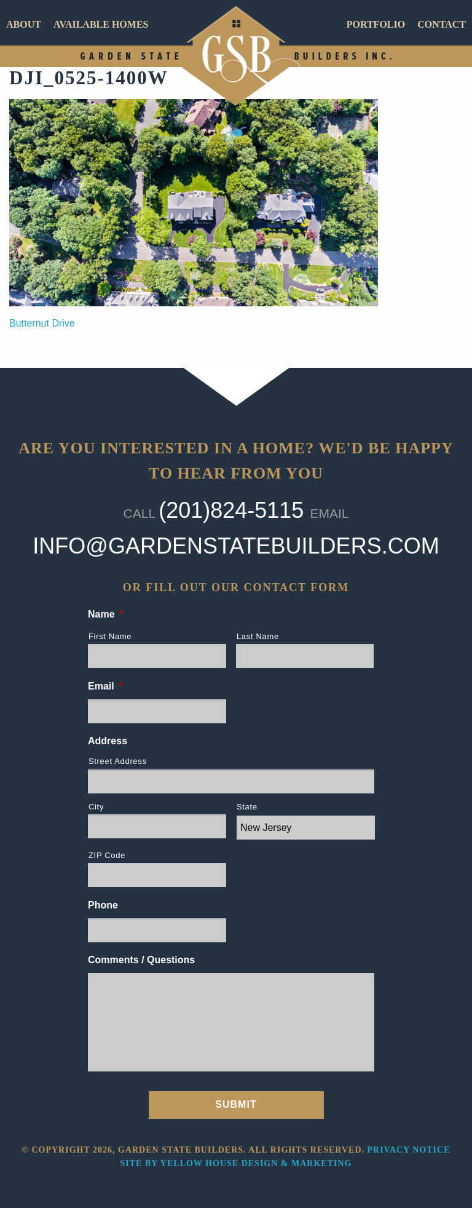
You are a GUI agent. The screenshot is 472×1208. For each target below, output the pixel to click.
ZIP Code (106, 855)
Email (105, 686)
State (247, 806)
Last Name (258, 636)
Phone (103, 905)
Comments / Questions (141, 960)
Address (107, 741)
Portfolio (376, 24)
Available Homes (101, 24)
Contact (441, 24)
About (23, 24)
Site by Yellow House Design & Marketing (236, 1163)
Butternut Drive (42, 323)
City (96, 806)
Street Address (117, 761)
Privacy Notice (409, 1149)
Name (106, 614)
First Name (110, 636)
